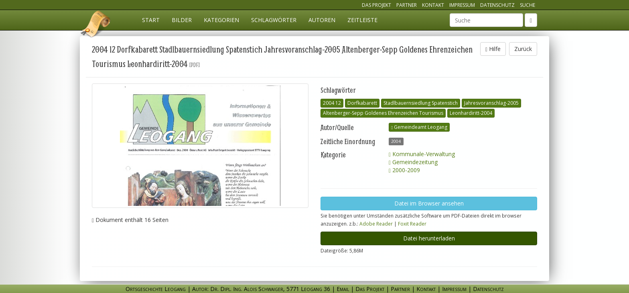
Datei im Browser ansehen (429, 203)
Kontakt (433, 5)
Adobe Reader (376, 223)
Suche (527, 5)
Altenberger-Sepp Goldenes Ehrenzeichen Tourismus (383, 113)
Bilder (182, 20)
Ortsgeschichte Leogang (96, 25)
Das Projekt (376, 5)
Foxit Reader (412, 223)
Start (151, 20)
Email (343, 289)
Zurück (523, 49)
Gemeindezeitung (413, 162)
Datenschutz (497, 5)
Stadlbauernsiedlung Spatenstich (420, 103)
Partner (406, 5)
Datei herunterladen (429, 238)
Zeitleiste (362, 20)
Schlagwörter (273, 20)
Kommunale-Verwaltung (422, 154)
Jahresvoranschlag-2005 (491, 103)
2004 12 (332, 103)
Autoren (321, 20)
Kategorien (221, 20)
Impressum (462, 5)
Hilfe (493, 49)
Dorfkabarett (362, 103)
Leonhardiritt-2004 (471, 113)
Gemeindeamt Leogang (419, 127)
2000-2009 (404, 170)
